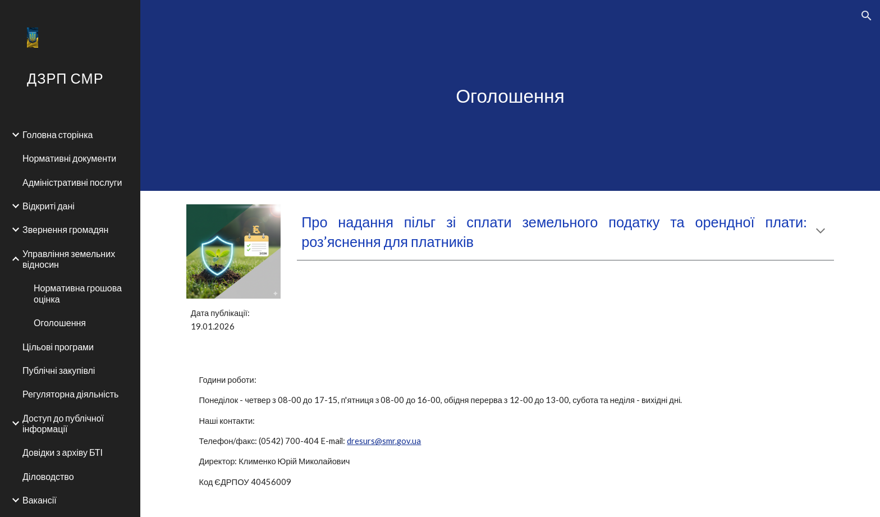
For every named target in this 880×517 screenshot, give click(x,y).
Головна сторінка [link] (57, 134)
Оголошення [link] (60, 322)
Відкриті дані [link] (48, 205)
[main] (510, 96)
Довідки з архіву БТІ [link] (62, 452)
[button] (866, 15)
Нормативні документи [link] (69, 158)
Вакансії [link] (39, 500)
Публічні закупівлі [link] (58, 370)
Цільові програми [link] (58, 346)
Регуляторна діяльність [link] (70, 393)
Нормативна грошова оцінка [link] (78, 293)
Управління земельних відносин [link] (68, 258)
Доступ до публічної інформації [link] (63, 423)
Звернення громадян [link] (65, 229)
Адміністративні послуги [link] (72, 182)
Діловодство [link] (48, 476)
